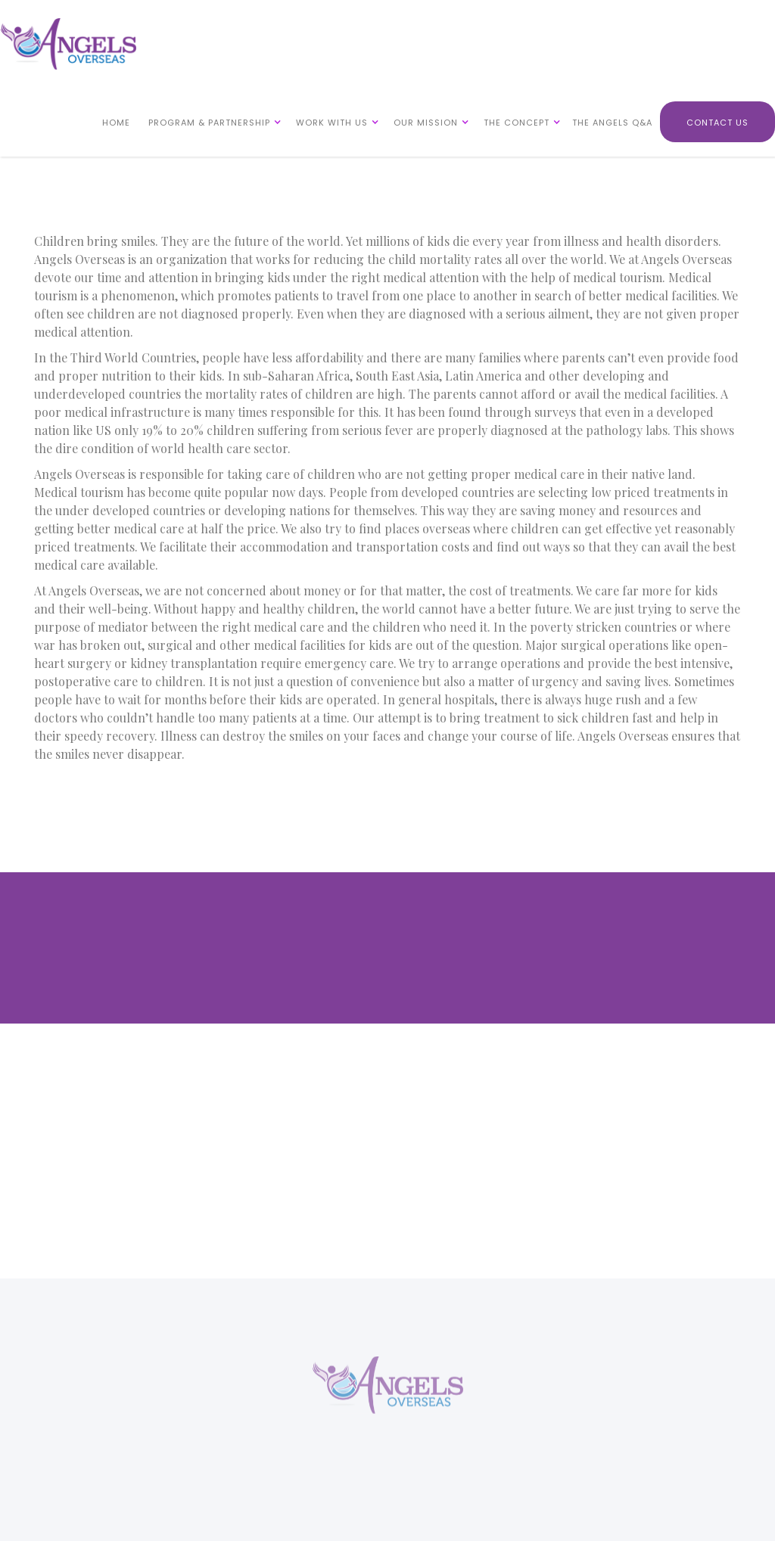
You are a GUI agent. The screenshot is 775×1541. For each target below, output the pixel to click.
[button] (211, 122)
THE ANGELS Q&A (612, 123)
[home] (68, 44)
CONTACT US (717, 123)
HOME (116, 123)
